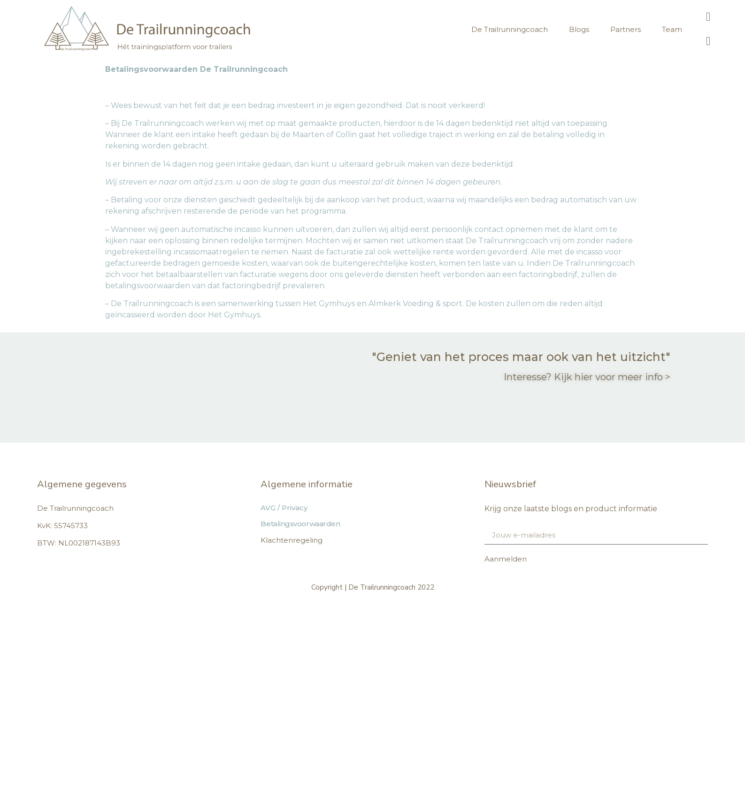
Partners (625, 29)
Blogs (579, 29)
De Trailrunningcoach (509, 29)
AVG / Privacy (284, 507)
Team (672, 29)
